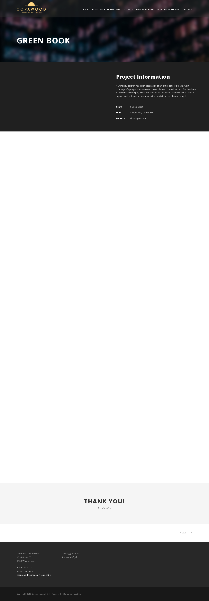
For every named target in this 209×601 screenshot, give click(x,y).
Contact (187, 9)
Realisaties (123, 9)
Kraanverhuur (145, 9)
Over (86, 9)
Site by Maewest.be (72, 594)
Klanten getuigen (168, 9)
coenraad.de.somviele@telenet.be (34, 574)
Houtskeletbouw (103, 9)
